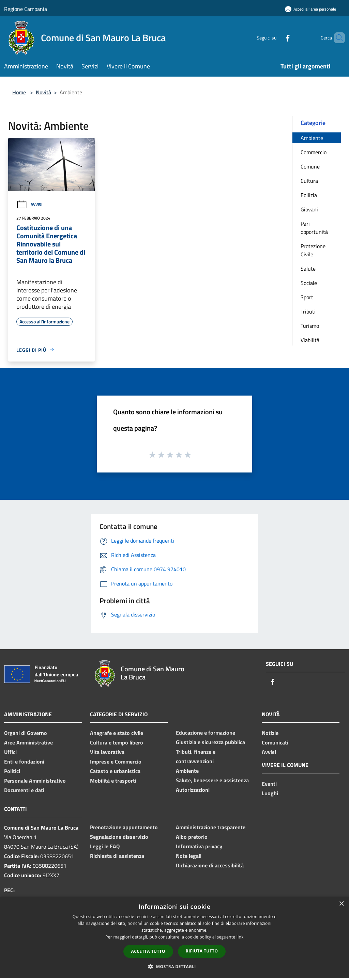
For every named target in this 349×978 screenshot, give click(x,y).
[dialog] (174, 937)
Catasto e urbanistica (115, 771)
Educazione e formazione (205, 732)
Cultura (309, 181)
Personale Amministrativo (35, 780)
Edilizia (309, 195)
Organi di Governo (25, 733)
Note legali (188, 856)
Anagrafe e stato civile (116, 733)
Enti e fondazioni (24, 761)
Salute (308, 268)
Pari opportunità (314, 228)
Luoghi (270, 793)
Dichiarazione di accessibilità (210, 865)
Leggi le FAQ (105, 846)
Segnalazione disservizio (119, 837)
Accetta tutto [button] (148, 951)
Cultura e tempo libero (116, 742)
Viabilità (310, 340)
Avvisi (29, 204)
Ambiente (312, 138)
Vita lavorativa (107, 752)
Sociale (309, 283)
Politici (12, 771)
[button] (174, 966)
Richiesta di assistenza (117, 856)
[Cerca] (337, 38)
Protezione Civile (313, 250)
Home (19, 92)
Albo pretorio (192, 837)
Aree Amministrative (28, 742)
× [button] (341, 904)
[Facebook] (276, 37)
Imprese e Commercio (115, 761)
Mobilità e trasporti (113, 780)
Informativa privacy (199, 846)
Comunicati (275, 742)
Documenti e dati (24, 790)
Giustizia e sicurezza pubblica (210, 742)
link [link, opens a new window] (240, 937)
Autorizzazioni (193, 790)
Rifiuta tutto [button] (202, 951)
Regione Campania (25, 9)
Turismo (310, 326)
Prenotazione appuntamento (124, 827)
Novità (43, 92)
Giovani (309, 209)
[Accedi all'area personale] (310, 9)
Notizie (270, 733)
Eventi (269, 784)
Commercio (314, 152)
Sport (307, 297)
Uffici (10, 752)
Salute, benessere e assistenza (212, 780)
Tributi (308, 311)
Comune (310, 166)
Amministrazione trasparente (210, 827)
